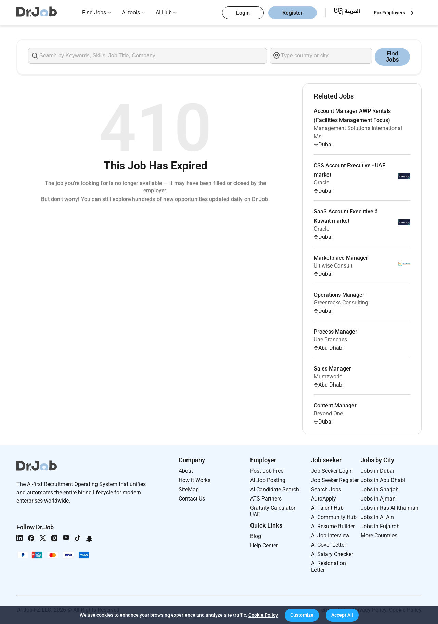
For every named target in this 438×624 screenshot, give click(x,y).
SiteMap (189, 489)
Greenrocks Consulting (341, 302)
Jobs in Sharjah (380, 489)
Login (243, 13)
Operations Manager (339, 294)
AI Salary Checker (332, 554)
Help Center (264, 545)
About (186, 471)
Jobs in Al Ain (377, 517)
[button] (302, 615)
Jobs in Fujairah (380, 526)
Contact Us (192, 498)
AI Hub (164, 12)
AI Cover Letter (328, 545)
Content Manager (335, 405)
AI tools (131, 12)
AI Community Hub (334, 517)
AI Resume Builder (333, 526)
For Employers (389, 12)
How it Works (194, 480)
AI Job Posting (267, 480)
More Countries (379, 535)
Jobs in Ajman (378, 498)
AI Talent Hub (327, 508)
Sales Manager (332, 368)
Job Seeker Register (335, 480)
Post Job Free (266, 471)
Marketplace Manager (341, 258)
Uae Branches (330, 339)
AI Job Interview (330, 535)
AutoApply (323, 498)
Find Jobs (94, 12)
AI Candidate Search (274, 489)
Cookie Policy (263, 615)
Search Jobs (326, 489)
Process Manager (335, 331)
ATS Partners (266, 498)
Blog (255, 536)
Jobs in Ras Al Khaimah (389, 508)
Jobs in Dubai (377, 471)
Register (292, 13)
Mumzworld (328, 376)
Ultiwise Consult (333, 265)
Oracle (321, 182)
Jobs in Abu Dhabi (383, 480)
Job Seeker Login (332, 471)
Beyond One (328, 413)
